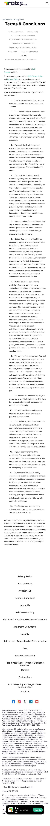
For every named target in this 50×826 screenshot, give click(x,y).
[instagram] (19, 702)
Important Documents (29, 51)
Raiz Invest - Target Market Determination (25, 641)
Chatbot (23, 55)
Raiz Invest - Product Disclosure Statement (25, 619)
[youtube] (36, 702)
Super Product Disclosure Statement (23, 39)
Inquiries (25, 691)
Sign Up (38, 810)
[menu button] (47, 3)
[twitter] (25, 702)
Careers (25, 670)
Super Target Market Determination (23, 47)
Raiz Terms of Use (35, 76)
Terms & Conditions (15, 31)
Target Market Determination (23, 43)
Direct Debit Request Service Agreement (21, 59)
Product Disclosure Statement (23, 35)
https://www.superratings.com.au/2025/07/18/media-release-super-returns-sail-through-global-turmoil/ (23, 802)
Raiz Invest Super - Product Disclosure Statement (25, 664)
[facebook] (13, 702)
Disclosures (12, 51)
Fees (25, 648)
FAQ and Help (25, 583)
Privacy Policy (32, 31)
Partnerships (25, 677)
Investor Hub (25, 590)
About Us (25, 605)
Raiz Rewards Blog (25, 612)
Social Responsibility (25, 655)
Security (25, 634)
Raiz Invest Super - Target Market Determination (25, 685)
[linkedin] (30, 702)
